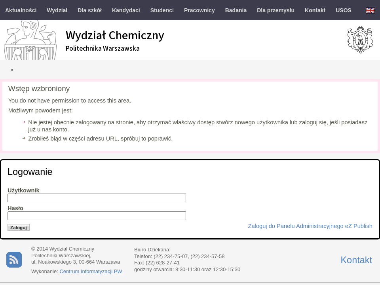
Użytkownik (24, 190)
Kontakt (356, 260)
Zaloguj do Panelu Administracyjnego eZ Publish (310, 226)
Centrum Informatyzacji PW (90, 271)
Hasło (15, 208)
